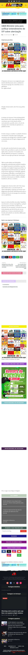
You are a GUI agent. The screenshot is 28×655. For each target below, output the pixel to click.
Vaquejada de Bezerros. (9, 520)
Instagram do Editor (14, 647)
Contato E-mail (21, 646)
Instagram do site (12, 646)
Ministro (10, 20)
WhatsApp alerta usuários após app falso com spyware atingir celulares (12, 612)
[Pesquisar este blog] (10, 531)
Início (5, 646)
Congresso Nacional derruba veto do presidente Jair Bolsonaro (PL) (12, 510)
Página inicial (5, 20)
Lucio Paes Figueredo (7, 34)
